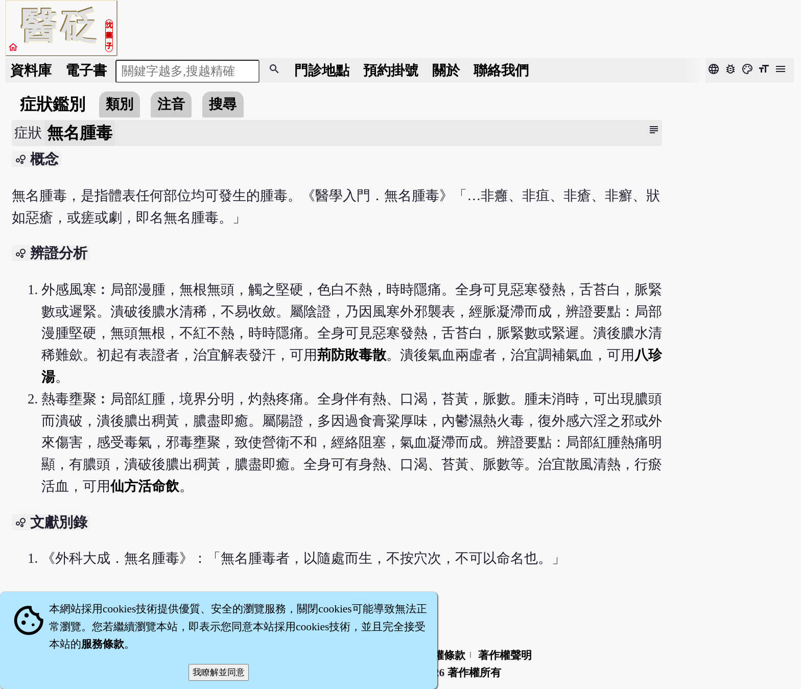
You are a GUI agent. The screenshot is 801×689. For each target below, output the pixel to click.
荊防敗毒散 (351, 355)
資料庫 (31, 70)
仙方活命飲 (144, 486)
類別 (119, 104)
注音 (171, 104)
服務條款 (102, 644)
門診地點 (321, 70)
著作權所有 (474, 673)
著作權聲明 (505, 655)
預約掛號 (390, 70)
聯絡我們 (501, 70)
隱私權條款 (438, 655)
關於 (446, 70)
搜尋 (223, 104)
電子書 (86, 70)
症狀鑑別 (52, 104)
